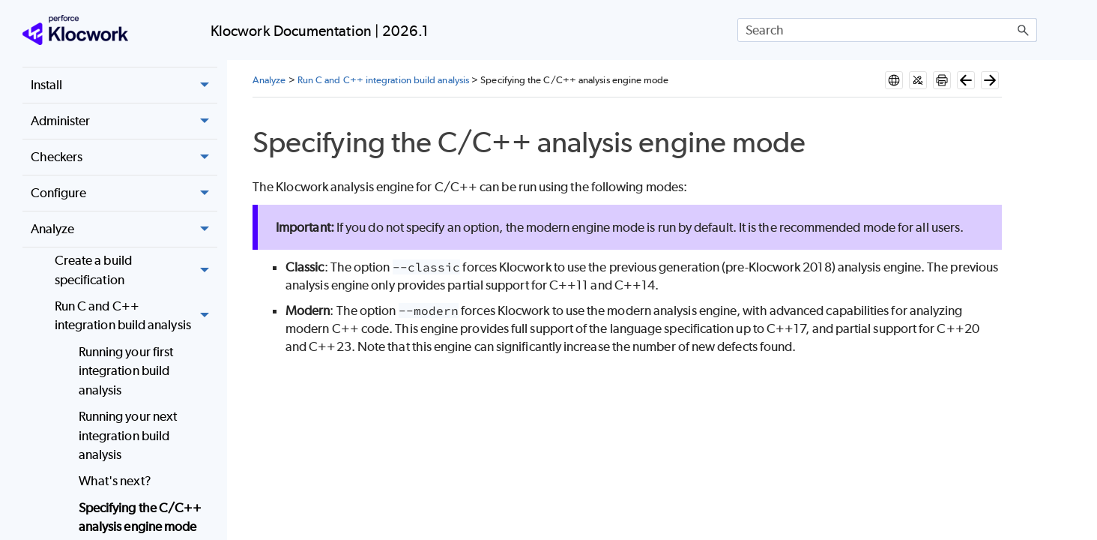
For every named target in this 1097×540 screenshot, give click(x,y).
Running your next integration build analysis (128, 435)
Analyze (124, 230)
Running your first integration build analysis (126, 371)
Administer (124, 122)
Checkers (124, 158)
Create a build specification (136, 270)
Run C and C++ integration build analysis (136, 316)
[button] (1023, 30)
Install (124, 86)
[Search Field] (887, 30)
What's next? (115, 480)
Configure (124, 194)
